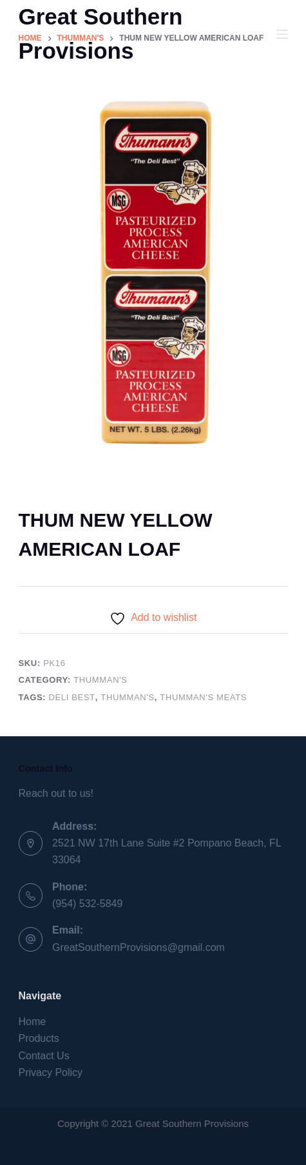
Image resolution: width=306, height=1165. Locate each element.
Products (39, 1038)
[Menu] (282, 34)
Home (32, 1021)
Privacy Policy (51, 1072)
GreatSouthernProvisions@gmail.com (138, 947)
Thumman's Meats (203, 697)
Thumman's (100, 680)
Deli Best (72, 697)
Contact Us (44, 1055)
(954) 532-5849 (87, 903)
